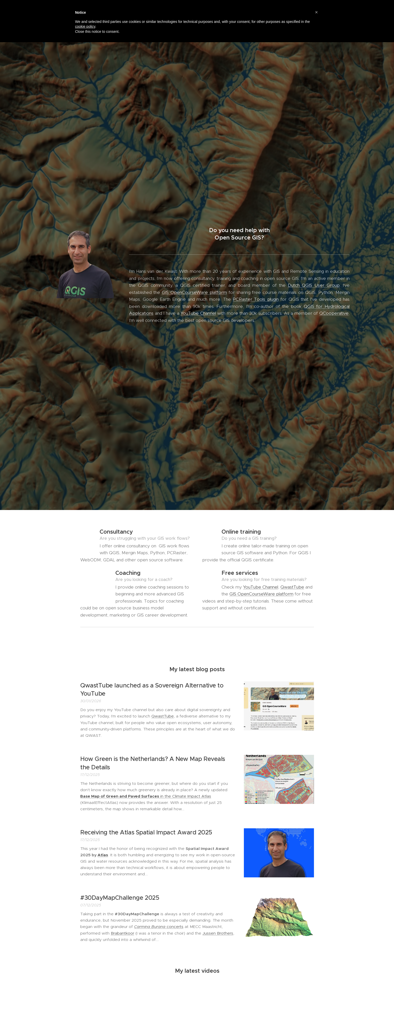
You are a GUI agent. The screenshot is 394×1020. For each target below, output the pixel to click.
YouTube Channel (198, 313)
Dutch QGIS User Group (313, 285)
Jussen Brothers (217, 933)
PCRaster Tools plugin (255, 299)
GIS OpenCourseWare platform (194, 292)
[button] (316, 12)
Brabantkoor (122, 933)
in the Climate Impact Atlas (185, 795)
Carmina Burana (149, 926)
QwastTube (292, 587)
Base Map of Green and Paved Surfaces (119, 795)
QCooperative (333, 313)
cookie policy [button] (85, 26)
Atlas (103, 854)
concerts (174, 926)
